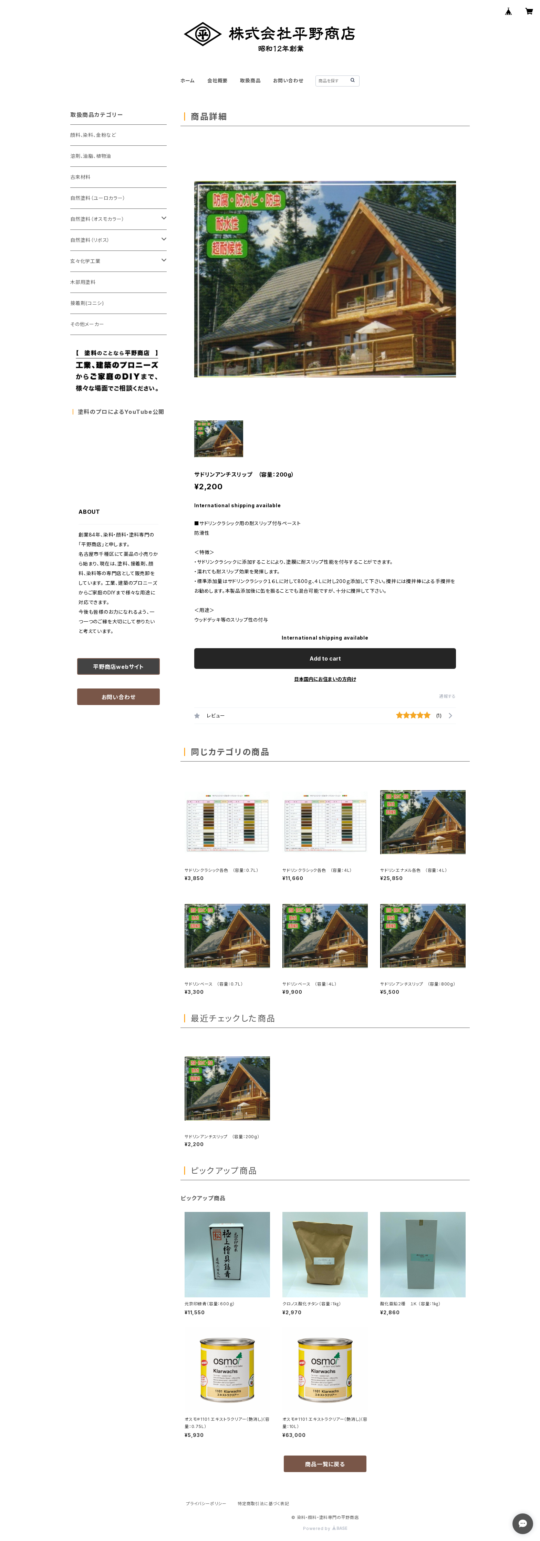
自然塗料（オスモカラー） (97, 219)
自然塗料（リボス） (90, 240)
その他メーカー (87, 324)
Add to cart (325, 658)
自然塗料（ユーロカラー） (98, 198)
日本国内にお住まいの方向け (325, 679)
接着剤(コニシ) (87, 303)
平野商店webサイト (118, 666)
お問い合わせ (288, 80)
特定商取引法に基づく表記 (263, 1503)
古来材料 (80, 177)
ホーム (187, 80)
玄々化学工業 (85, 261)
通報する (447, 696)
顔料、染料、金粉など (93, 135)
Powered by (325, 1528)
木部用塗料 (83, 282)
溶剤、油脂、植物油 (90, 156)
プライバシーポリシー (206, 1503)
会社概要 (217, 80)
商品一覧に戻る (325, 1464)
